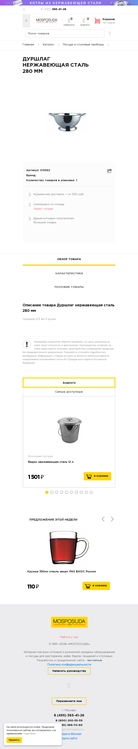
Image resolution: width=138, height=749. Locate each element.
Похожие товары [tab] (69, 287)
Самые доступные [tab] (69, 391)
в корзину (101, 476)
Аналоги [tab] (69, 382)
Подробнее (29, 733)
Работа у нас (69, 637)
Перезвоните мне (69, 701)
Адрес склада (43, 209)
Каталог (51, 44)
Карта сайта (69, 738)
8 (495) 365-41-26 (69, 715)
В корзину (100, 585)
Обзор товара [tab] (69, 259)
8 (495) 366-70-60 (69, 725)
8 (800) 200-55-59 (69, 720)
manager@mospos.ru (69, 729)
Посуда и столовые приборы (86, 44)
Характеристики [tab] (69, 273)
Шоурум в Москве (69, 734)
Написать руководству (69, 671)
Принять (14, 740)
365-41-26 (53, 9)
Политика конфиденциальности (69, 664)
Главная (31, 44)
